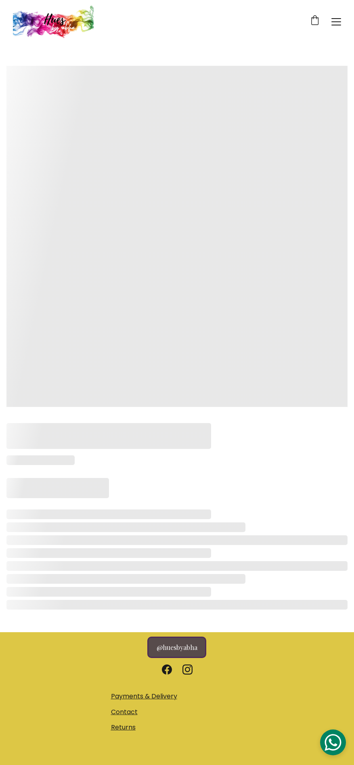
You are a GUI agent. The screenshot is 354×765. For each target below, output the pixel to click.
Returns (123, 727)
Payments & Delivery (144, 696)
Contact (124, 712)
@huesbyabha (177, 647)
